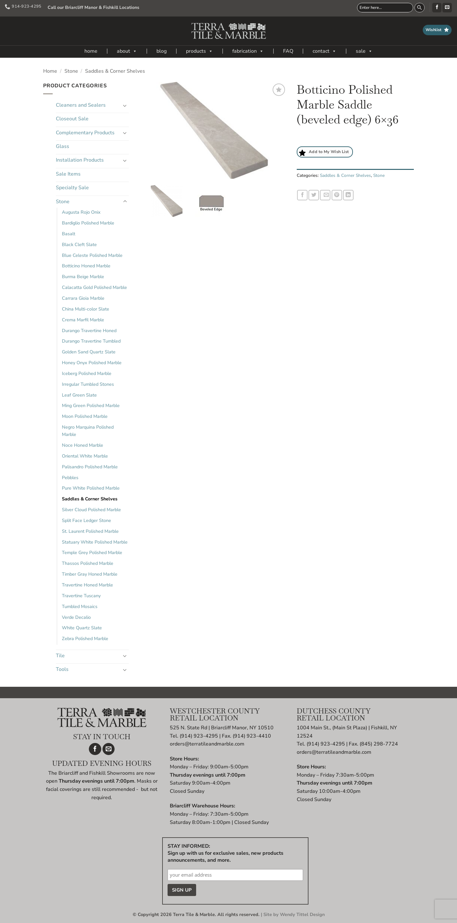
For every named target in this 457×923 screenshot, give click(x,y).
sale (364, 51)
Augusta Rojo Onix (81, 212)
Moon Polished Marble (85, 416)
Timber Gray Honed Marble (89, 574)
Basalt (68, 234)
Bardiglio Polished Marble (88, 223)
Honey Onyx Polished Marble (92, 362)
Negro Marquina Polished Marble (88, 431)
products (199, 51)
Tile (60, 655)
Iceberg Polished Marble (86, 373)
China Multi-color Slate (85, 309)
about (127, 51)
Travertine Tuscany (81, 595)
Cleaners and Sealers (81, 105)
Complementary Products (85, 132)
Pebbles (70, 477)
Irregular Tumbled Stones (88, 384)
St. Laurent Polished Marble (90, 531)
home (90, 51)
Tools (62, 669)
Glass (62, 146)
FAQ (288, 51)
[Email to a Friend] (325, 195)
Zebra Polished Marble (85, 638)
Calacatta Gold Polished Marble (94, 287)
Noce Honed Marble (82, 445)
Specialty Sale (72, 187)
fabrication (248, 51)
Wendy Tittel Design (302, 914)
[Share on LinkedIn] (348, 195)
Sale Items (68, 174)
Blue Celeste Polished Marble (92, 255)
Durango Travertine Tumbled (91, 341)
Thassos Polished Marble (87, 563)
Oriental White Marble (85, 456)
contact (324, 51)
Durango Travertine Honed (89, 330)
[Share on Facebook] (302, 195)
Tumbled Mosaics (79, 606)
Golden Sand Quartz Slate (89, 352)
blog (161, 51)
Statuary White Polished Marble (95, 542)
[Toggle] (125, 105)
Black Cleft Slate (79, 244)
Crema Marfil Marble (83, 320)
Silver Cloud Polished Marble (91, 509)
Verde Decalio (76, 617)
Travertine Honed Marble (87, 585)
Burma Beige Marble (83, 276)
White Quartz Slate (82, 628)
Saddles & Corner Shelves (115, 71)
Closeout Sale (72, 118)
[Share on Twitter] (313, 195)
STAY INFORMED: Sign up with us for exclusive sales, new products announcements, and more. (225, 853)
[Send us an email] (447, 7)
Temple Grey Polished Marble (92, 552)
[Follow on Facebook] (436, 7)
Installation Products (80, 160)
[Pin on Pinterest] (337, 195)
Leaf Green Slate (79, 395)
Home (50, 71)
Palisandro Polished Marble (90, 467)
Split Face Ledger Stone (86, 520)
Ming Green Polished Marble (91, 405)
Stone (71, 71)
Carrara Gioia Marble (83, 298)
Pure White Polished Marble (91, 488)
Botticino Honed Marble (86, 266)
